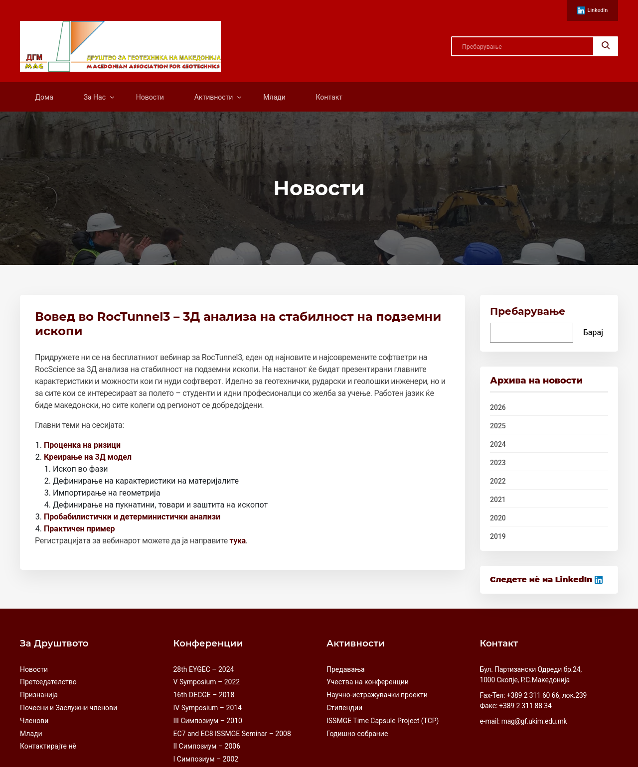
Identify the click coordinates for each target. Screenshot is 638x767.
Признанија (39, 695)
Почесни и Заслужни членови (68, 708)
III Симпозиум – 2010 (207, 721)
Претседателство (48, 682)
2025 (498, 426)
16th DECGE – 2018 (204, 695)
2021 (498, 500)
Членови (34, 721)
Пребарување (527, 312)
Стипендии (344, 708)
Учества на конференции (367, 682)
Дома (44, 97)
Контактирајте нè (48, 746)
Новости (150, 97)
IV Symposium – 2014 (207, 708)
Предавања (345, 669)
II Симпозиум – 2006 (207, 746)
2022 (498, 482)
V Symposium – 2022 (206, 682)
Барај (593, 333)
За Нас (95, 97)
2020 (498, 518)
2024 (498, 445)
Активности (213, 97)
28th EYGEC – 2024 (203, 669)
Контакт (329, 97)
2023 (498, 463)
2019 (498, 537)
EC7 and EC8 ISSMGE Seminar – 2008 (232, 733)
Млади (274, 97)
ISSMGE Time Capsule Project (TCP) (382, 721)
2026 (498, 408)
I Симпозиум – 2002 (206, 759)
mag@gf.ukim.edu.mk (534, 721)
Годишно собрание (357, 733)
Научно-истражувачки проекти (377, 695)
